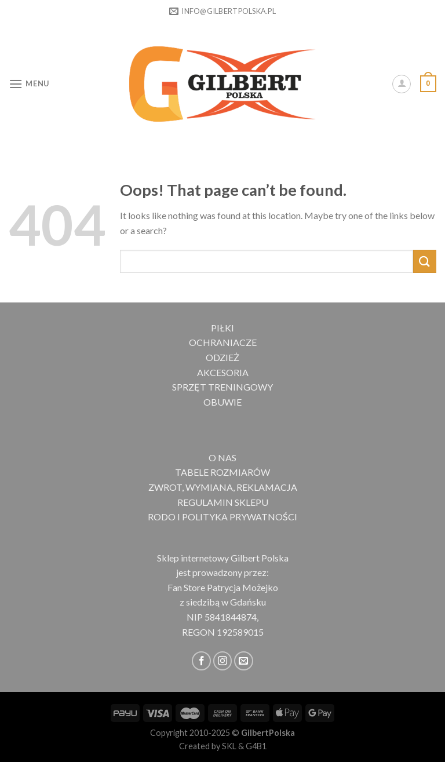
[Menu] (29, 84)
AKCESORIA (223, 372)
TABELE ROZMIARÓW (222, 471)
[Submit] (424, 261)
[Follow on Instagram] (222, 660)
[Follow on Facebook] (201, 660)
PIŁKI (222, 327)
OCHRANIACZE (223, 342)
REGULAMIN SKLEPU (222, 502)
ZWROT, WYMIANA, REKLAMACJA (222, 487)
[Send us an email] (243, 660)
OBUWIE (222, 401)
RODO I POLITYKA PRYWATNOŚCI (222, 516)
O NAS (222, 457)
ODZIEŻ (222, 357)
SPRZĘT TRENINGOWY (222, 386)
